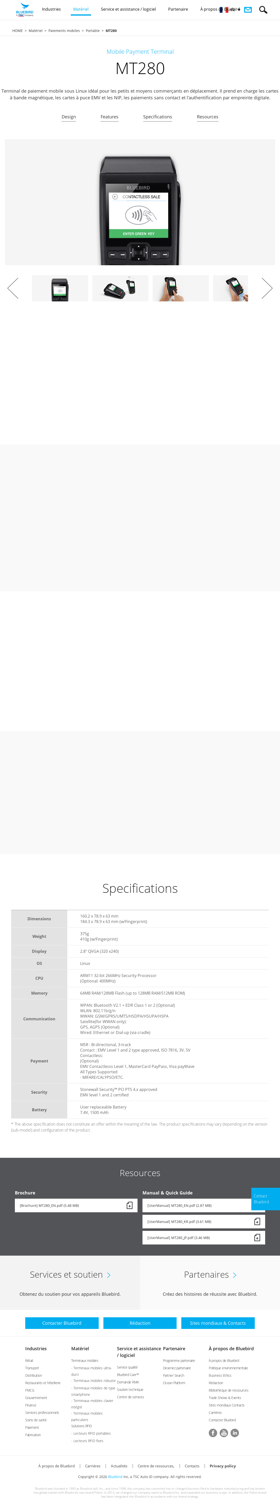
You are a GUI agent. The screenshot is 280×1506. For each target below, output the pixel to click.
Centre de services (130, 1397)
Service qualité (127, 1367)
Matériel (36, 30)
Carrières (215, 1412)
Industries (36, 1348)
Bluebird (115, 1476)
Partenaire (174, 1348)
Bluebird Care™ (128, 1374)
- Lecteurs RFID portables (91, 1433)
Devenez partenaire (177, 1368)
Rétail (29, 1360)
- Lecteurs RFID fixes (87, 1440)
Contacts (192, 1465)
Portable (93, 30)
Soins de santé (36, 1420)
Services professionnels (42, 1412)
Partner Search (173, 1375)
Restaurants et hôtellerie (43, 1382)
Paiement (32, 1427)
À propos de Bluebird (231, 1348)
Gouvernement (36, 1397)
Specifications (157, 117)
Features (109, 117)
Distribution (33, 1375)
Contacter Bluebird (222, 1420)
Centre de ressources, (156, 1465)
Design (69, 117)
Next (267, 288)
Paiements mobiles (64, 30)
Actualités (119, 1465)
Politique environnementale (228, 1368)
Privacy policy (223, 1465)
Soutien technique (130, 1389)
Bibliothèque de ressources (228, 1390)
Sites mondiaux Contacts (227, 1405)
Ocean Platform (174, 1382)
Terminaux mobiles (84, 1360)
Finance (30, 1405)
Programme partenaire (179, 1360)
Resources (207, 117)
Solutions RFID (81, 1426)
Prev (12, 288)
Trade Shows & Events (225, 1397)
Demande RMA (128, 1382)
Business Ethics (220, 1375)
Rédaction (216, 1382)
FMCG (29, 1390)
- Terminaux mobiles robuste (93, 1380)
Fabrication (33, 1434)
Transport (32, 1368)
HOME (17, 30)
